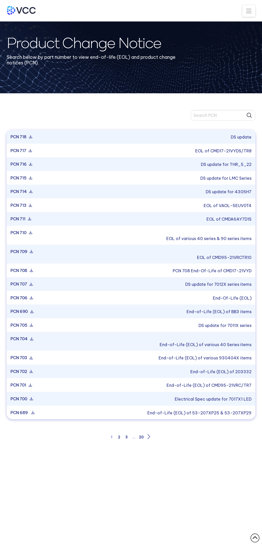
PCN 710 (20, 233)
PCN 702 (21, 371)
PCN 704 (21, 339)
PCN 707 (21, 284)
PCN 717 (20, 151)
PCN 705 (21, 325)
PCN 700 (21, 399)
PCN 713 (20, 205)
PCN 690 (21, 311)
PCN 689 (22, 413)
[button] (248, 11)
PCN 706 (21, 298)
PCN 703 (21, 358)
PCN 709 (21, 251)
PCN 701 (20, 385)
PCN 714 (21, 191)
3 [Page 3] (126, 437)
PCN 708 (21, 270)
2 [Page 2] (119, 437)
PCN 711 (20, 219)
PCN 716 (20, 164)
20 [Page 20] (141, 437)
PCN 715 (20, 178)
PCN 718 (20, 137)
